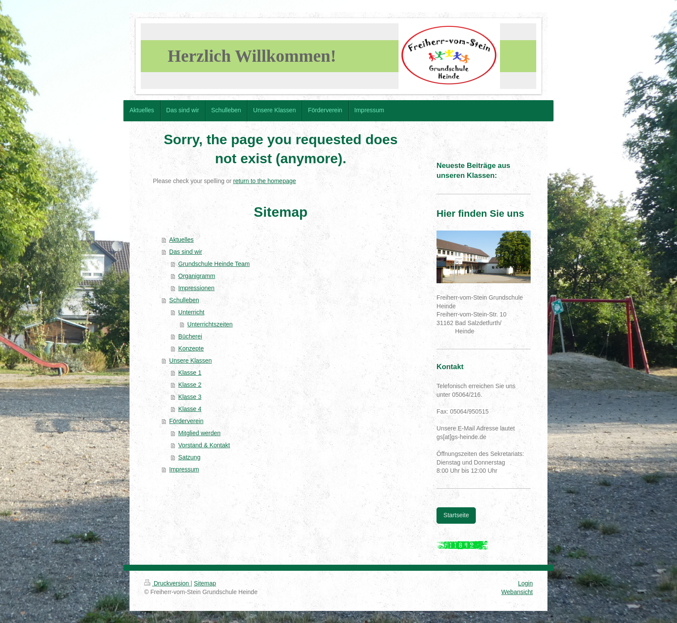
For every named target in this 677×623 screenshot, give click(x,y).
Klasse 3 (190, 396)
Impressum (184, 469)
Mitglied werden (199, 433)
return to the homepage (264, 180)
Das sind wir (185, 251)
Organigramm (196, 275)
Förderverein (186, 420)
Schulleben (184, 300)
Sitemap (205, 583)
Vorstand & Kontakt (204, 445)
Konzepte (191, 348)
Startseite (456, 515)
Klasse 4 (190, 408)
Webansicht (517, 591)
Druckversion (167, 583)
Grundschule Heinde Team (214, 263)
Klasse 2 (190, 384)
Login (525, 583)
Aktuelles (181, 239)
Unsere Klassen (190, 360)
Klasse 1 (190, 372)
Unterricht (191, 312)
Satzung (189, 457)
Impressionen (196, 288)
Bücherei (190, 336)
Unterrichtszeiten (210, 324)
